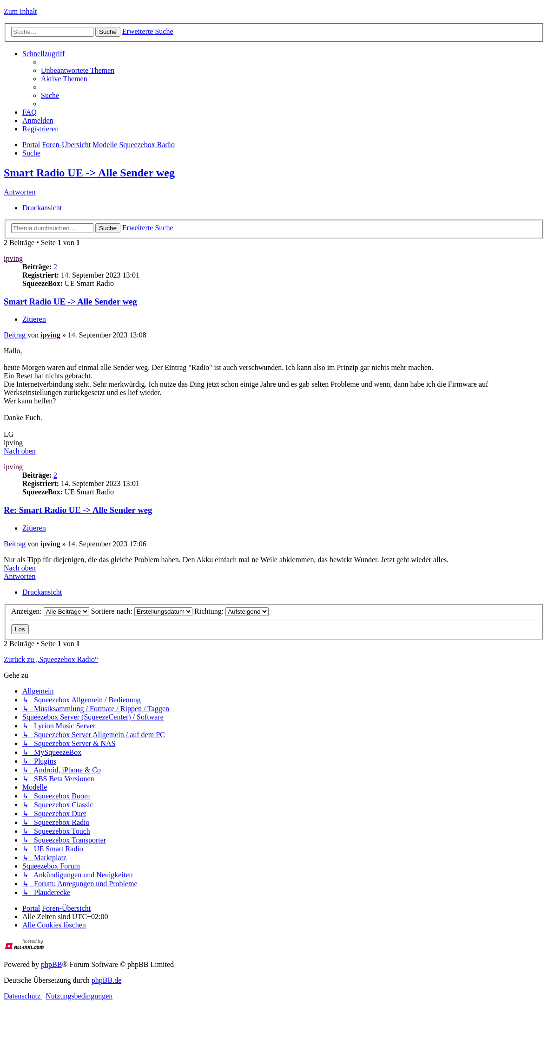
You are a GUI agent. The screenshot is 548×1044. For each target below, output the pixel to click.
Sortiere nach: (141, 611)
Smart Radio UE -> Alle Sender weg (89, 173)
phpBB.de (106, 980)
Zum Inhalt (20, 11)
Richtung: (231, 611)
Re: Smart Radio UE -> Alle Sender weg (78, 510)
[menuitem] (77, 70)
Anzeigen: (50, 611)
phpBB (51, 964)
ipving (13, 258)
